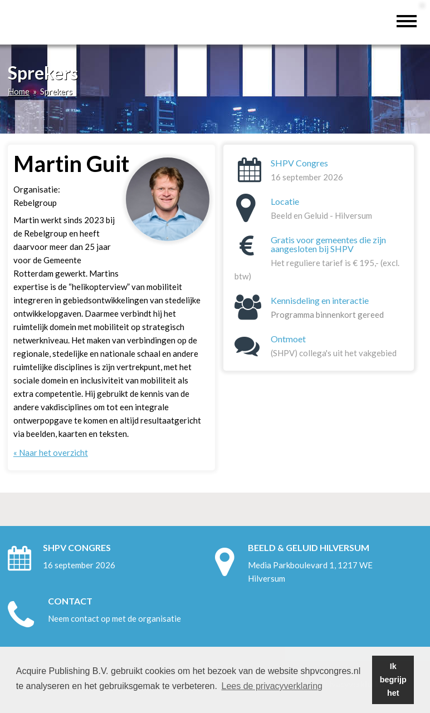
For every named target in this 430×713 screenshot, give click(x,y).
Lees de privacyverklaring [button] (272, 686)
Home (19, 91)
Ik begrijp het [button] (393, 679)
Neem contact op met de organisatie (114, 618)
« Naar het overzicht (50, 453)
